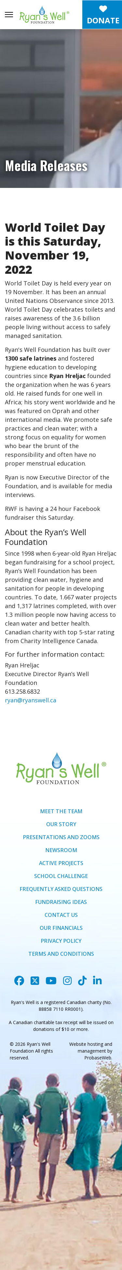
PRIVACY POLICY (61, 940)
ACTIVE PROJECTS (61, 863)
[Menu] (9, 14)
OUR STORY (61, 824)
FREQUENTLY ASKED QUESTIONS (61, 889)
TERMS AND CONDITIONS (61, 953)
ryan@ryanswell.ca (30, 700)
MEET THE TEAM (61, 811)
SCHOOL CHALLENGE (61, 876)
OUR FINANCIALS (61, 927)
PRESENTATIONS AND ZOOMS (61, 837)
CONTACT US (61, 914)
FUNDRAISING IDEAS (61, 902)
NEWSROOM (61, 850)
